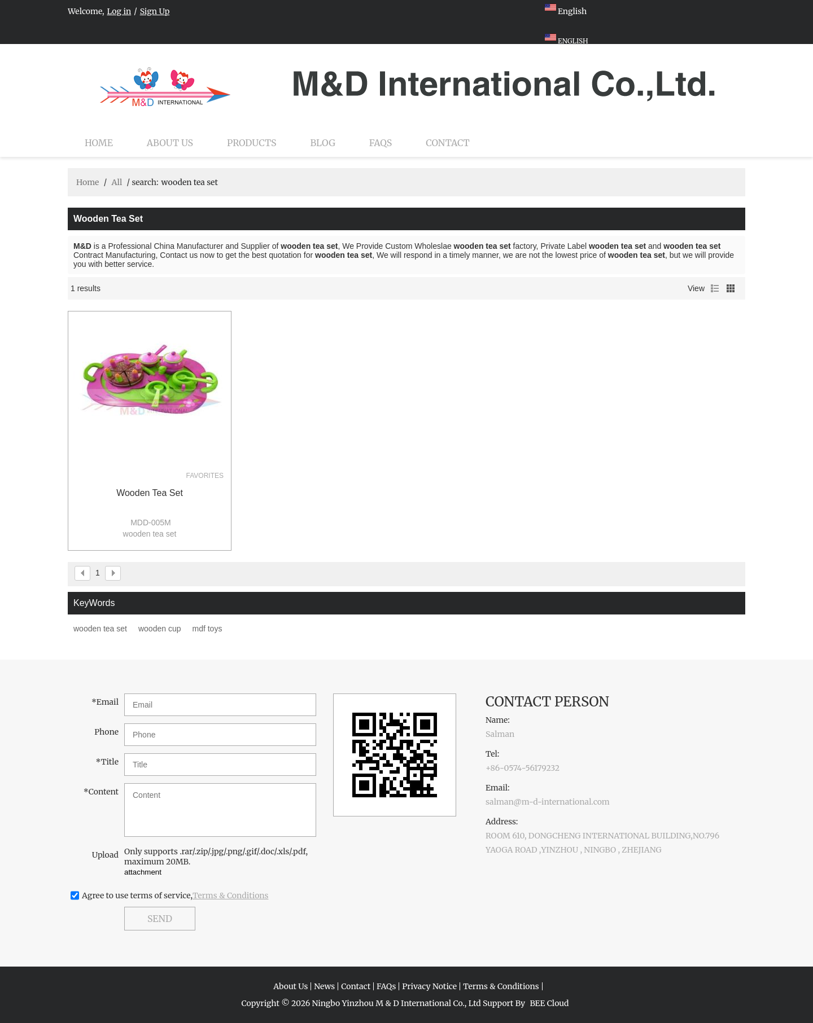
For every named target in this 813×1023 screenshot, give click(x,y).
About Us (170, 142)
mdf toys (207, 628)
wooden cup (159, 628)
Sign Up (155, 11)
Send (159, 918)
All (116, 182)
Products (251, 142)
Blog (323, 142)
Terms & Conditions (231, 895)
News (324, 986)
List (714, 288)
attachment (142, 872)
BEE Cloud (549, 1003)
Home (99, 142)
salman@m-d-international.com (548, 802)
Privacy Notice (429, 986)
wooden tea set (149, 493)
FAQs (380, 142)
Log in (119, 11)
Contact (448, 142)
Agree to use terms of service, (175, 895)
